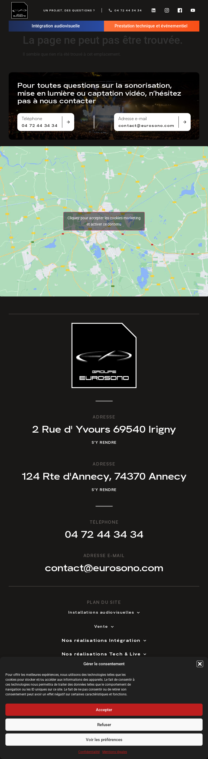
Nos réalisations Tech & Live (104, 653)
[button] (200, 664)
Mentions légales (114, 752)
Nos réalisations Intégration (104, 640)
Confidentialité (89, 752)
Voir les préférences (104, 739)
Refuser (104, 724)
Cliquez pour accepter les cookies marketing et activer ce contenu (104, 221)
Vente (104, 626)
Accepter (104, 709)
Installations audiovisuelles (104, 612)
